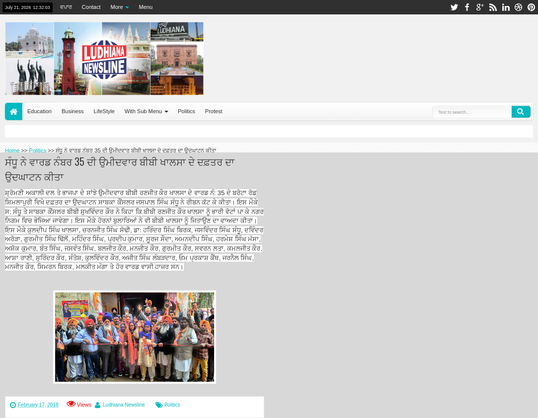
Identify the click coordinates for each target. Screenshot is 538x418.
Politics (186, 111)
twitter (454, 7)
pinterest (531, 7)
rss (492, 7)
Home (13, 111)
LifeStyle (104, 111)
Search (521, 112)
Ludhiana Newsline (124, 405)
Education (39, 111)
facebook (467, 7)
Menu (146, 7)
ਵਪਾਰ (66, 7)
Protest (214, 111)
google (479, 7)
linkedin (505, 7)
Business (73, 111)
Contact (91, 7)
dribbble (518, 7)
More (117, 7)
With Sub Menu (143, 111)
